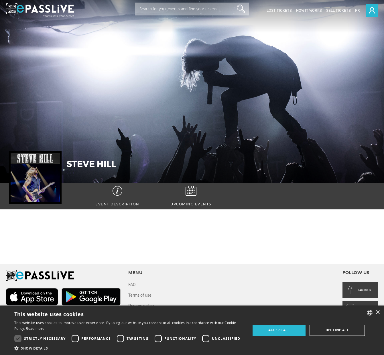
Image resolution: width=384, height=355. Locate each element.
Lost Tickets (279, 10)
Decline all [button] (337, 330)
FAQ (131, 284)
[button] (128, 348)
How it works (309, 10)
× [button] (377, 312)
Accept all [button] (279, 330)
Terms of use (139, 295)
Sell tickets (338, 10)
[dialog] (192, 330)
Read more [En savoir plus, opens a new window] (35, 329)
